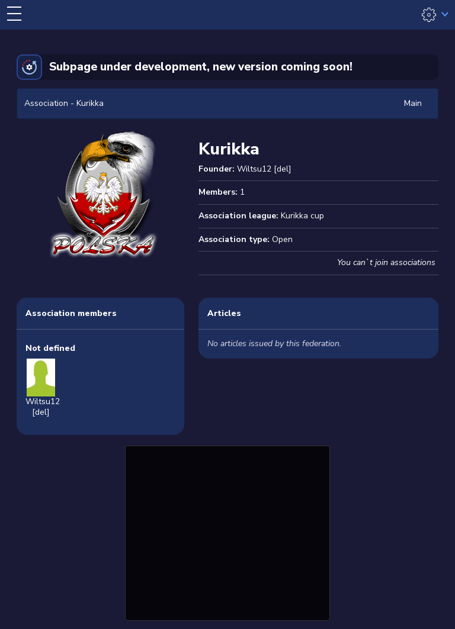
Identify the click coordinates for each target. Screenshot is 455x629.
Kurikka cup (302, 215)
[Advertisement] (227, 531)
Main (413, 103)
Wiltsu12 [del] (264, 169)
